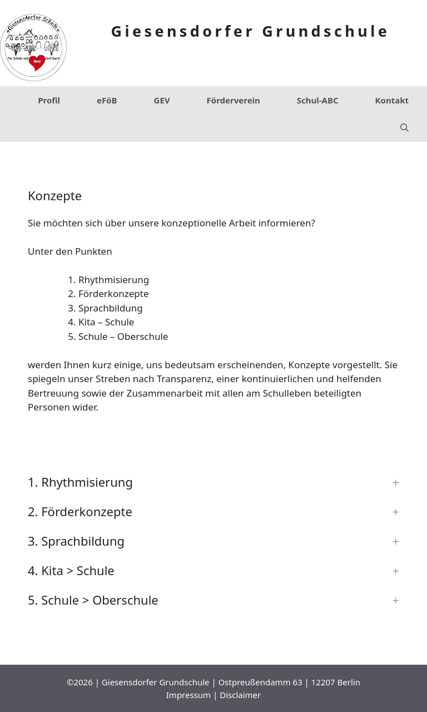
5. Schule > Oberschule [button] (93, 599)
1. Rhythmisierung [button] (80, 481)
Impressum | (193, 694)
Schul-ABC (318, 100)
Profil (49, 100)
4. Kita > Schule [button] (71, 570)
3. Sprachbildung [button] (76, 540)
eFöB (107, 100)
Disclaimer (240, 694)
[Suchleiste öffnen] (404, 128)
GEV (162, 100)
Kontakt (392, 100)
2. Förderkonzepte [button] (80, 511)
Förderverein (233, 100)
